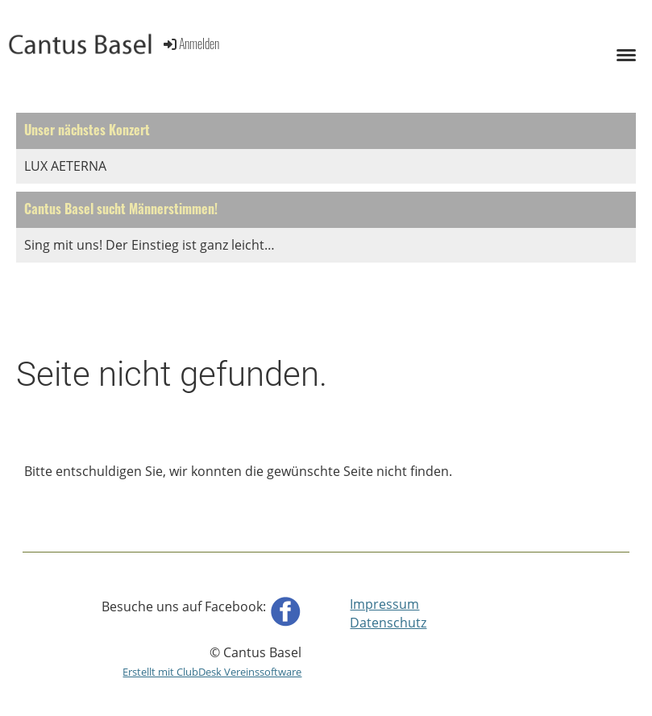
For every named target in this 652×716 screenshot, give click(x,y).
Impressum (384, 604)
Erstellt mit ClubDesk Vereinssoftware (212, 671)
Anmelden (190, 43)
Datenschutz (388, 622)
